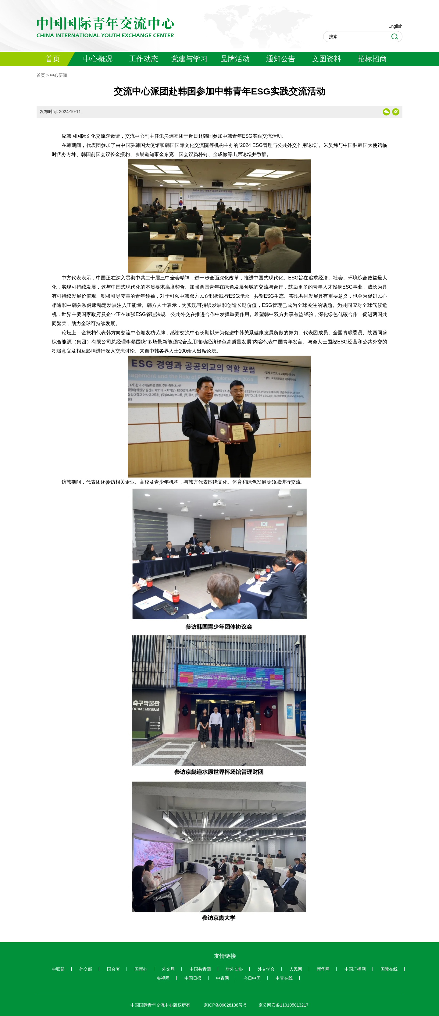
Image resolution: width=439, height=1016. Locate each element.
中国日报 (193, 978)
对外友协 (234, 969)
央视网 (163, 978)
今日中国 (252, 978)
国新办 (140, 969)
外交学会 (266, 969)
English (395, 26)
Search (394, 36)
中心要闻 (58, 75)
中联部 (58, 969)
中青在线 (284, 978)
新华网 (323, 969)
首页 (41, 75)
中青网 (222, 978)
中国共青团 (200, 969)
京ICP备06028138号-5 (225, 1005)
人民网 (295, 969)
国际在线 (389, 969)
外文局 (168, 969)
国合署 (113, 969)
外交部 (85, 969)
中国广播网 (355, 969)
